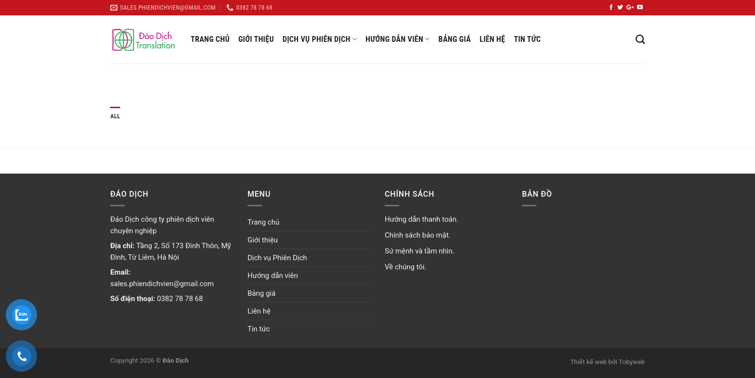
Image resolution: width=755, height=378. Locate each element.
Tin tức (527, 39)
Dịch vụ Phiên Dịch (320, 39)
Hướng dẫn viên (397, 39)
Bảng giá (455, 39)
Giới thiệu (256, 39)
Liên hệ (492, 39)
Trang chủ (210, 39)
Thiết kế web (588, 361)
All (115, 116)
